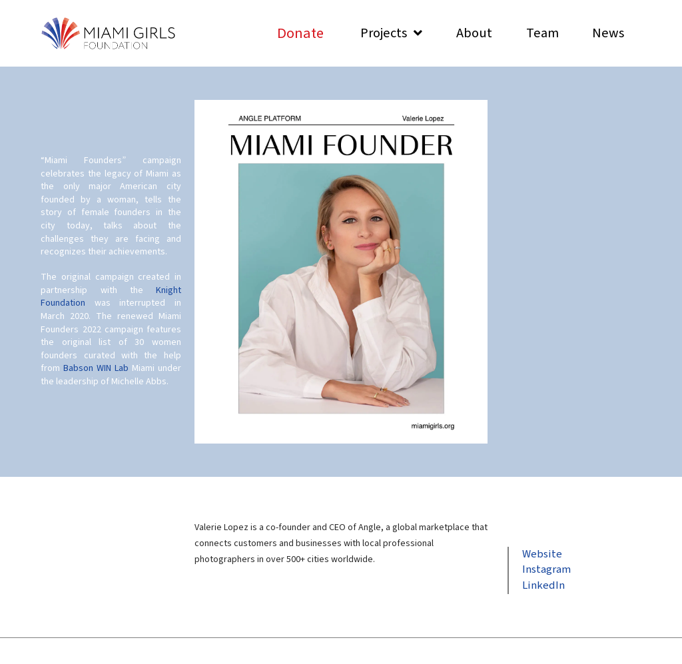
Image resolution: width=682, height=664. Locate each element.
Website (542, 554)
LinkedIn (543, 585)
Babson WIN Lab (96, 368)
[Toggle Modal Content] (300, 33)
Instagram (546, 569)
